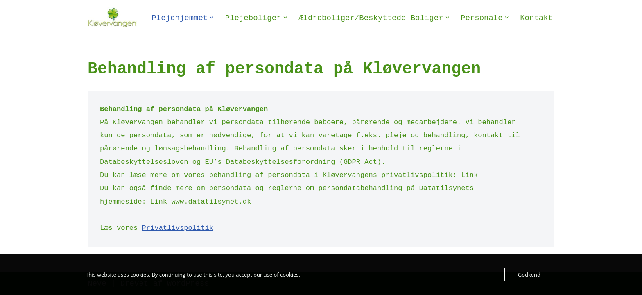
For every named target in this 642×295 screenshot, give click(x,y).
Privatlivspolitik (177, 228)
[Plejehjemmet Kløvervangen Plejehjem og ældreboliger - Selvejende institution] (112, 17)
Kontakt (536, 18)
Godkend (529, 274)
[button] (212, 18)
